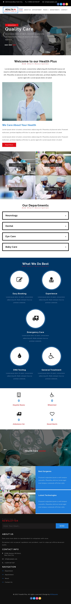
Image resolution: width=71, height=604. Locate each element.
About (7, 578)
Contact (64, 9)
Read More (9, 145)
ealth (10, 10)
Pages (46, 9)
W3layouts (54, 594)
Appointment (37, 9)
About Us (27, 9)
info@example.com (51, 2)
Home (21, 9)
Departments (55, 9)
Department (9, 571)
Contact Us (8, 582)
